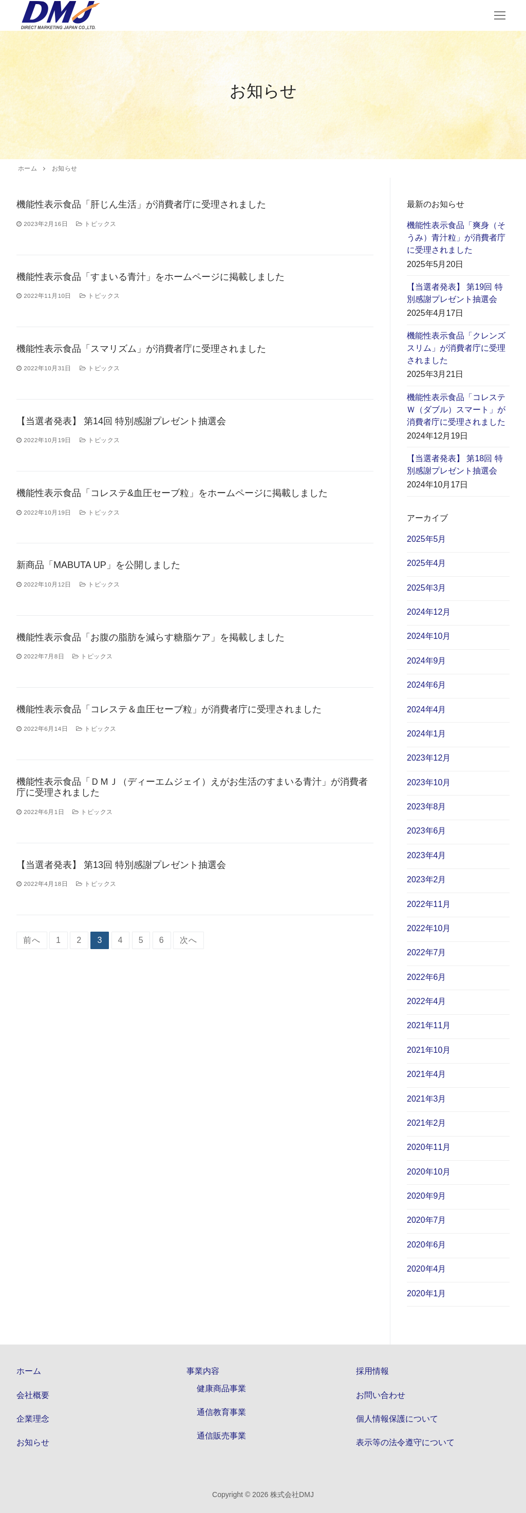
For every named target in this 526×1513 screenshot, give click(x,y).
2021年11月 (428, 1025)
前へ (32, 940)
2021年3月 (426, 1098)
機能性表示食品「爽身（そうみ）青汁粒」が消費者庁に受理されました (456, 237)
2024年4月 (426, 709)
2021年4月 (426, 1074)
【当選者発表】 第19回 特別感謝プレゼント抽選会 (455, 293)
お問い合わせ (380, 1395)
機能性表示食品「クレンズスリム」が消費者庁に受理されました (456, 348)
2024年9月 (426, 660)
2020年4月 (426, 1268)
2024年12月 (428, 612)
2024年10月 (428, 636)
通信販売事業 (221, 1435)
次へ (188, 940)
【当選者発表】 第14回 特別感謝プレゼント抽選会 (121, 421)
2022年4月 (426, 1001)
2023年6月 (426, 830)
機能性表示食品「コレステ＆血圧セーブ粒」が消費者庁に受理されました (169, 709)
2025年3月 (426, 587)
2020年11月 (428, 1147)
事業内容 (203, 1371)
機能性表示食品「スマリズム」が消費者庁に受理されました (141, 349)
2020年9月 (426, 1196)
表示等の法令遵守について (405, 1442)
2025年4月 (426, 563)
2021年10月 (428, 1050)
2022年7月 (426, 952)
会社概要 (32, 1395)
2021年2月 (426, 1123)
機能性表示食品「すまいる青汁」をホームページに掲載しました (150, 277)
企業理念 (32, 1418)
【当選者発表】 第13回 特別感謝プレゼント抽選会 (121, 865)
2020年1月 (426, 1293)
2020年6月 (426, 1244)
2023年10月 (428, 782)
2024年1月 (426, 733)
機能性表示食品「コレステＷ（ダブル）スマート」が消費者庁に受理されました (456, 409)
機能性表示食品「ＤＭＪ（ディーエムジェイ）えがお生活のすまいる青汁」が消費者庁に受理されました (192, 787)
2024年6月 (426, 684)
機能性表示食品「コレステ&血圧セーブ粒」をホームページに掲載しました (172, 493)
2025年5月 (426, 539)
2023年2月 (426, 879)
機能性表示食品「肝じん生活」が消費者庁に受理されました (141, 204)
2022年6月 (426, 977)
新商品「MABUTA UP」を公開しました (98, 565)
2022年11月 (428, 904)
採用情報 (372, 1371)
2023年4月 (426, 855)
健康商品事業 (221, 1388)
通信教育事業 (221, 1412)
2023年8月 (426, 806)
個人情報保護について (397, 1418)
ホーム (28, 1371)
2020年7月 (426, 1220)
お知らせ (32, 1442)
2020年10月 (428, 1171)
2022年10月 (428, 928)
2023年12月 (428, 757)
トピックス (96, 224)
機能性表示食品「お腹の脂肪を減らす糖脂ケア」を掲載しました (150, 637)
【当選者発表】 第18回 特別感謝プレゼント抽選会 (455, 464)
